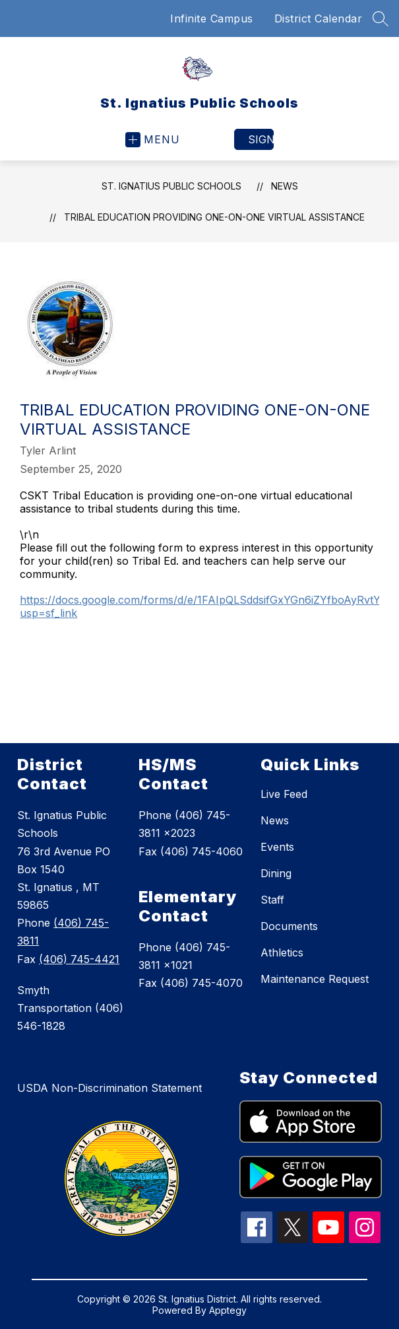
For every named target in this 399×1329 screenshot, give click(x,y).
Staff (272, 899)
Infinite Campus (211, 18)
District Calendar (318, 18)
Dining (276, 873)
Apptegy (228, 1310)
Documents (289, 926)
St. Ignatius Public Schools (171, 186)
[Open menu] (152, 139)
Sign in (261, 139)
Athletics (282, 952)
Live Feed (284, 794)
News (284, 186)
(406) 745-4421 (79, 959)
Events (277, 846)
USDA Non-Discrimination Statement (109, 1088)
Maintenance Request (315, 979)
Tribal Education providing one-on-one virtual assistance (214, 217)
